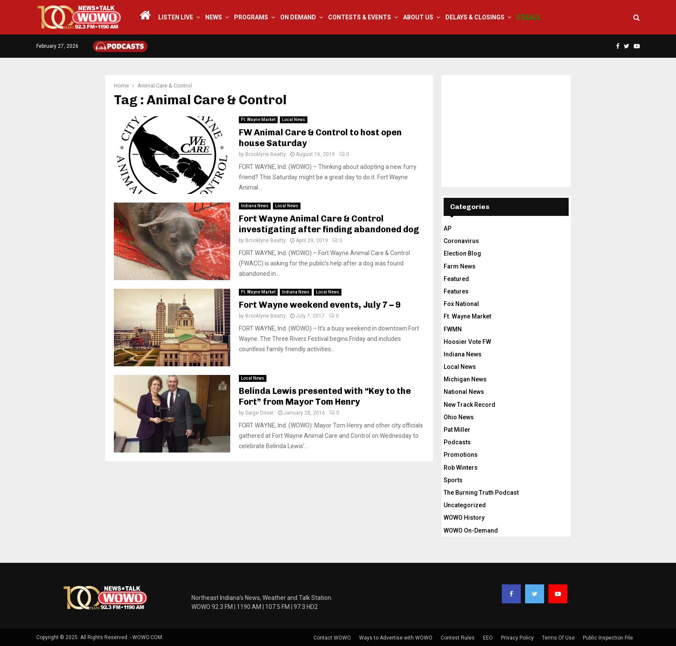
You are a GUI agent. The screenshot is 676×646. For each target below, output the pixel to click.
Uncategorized (465, 505)
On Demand (298, 17)
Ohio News (459, 417)
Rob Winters (461, 467)
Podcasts (457, 442)
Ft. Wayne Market (258, 119)
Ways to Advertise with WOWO (395, 638)
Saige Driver (259, 413)
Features (456, 291)
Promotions (461, 454)
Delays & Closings (474, 17)
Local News (293, 119)
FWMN (453, 329)
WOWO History (464, 517)
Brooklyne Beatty (265, 154)
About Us (418, 17)
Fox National (461, 303)
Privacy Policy (517, 638)
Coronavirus (461, 240)
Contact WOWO (332, 638)
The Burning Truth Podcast (481, 492)
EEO (488, 638)
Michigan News (465, 379)
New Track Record (469, 404)
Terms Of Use (558, 638)
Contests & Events (359, 17)
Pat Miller (457, 429)
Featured (456, 278)
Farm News (460, 266)
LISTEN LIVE (175, 17)
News (213, 17)
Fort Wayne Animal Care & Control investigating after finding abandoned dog (329, 223)
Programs (251, 17)
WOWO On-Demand (471, 530)
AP (447, 228)
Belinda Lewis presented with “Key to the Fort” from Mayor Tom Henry (325, 396)
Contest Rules (458, 638)
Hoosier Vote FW (467, 341)
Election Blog (462, 253)
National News (464, 391)
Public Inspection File (608, 638)
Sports (453, 480)
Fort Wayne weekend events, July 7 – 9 (320, 305)
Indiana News (255, 205)
